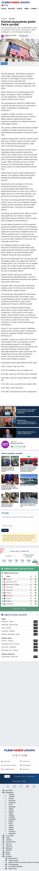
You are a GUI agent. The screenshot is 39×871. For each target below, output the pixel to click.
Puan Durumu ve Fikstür (8, 765)
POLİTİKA (10, 800)
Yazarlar (7, 839)
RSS (7, 776)
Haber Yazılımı (16, 781)
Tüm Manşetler (25, 765)
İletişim (6, 854)
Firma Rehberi (9, 842)
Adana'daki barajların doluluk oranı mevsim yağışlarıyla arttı (29, 505)
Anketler (7, 850)
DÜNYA (3, 8)
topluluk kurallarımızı (17, 536)
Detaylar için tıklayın (19, 609)
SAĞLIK (10, 811)
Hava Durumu (6, 761)
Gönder (5, 530)
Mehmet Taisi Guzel (17, 443)
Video (6, 837)
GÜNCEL (19, 8)
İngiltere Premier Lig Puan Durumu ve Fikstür (22, 862)
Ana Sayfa (8, 790)
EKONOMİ (11, 8)
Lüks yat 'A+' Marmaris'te (27, 485)
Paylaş (4, 63)
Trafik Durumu (25, 761)
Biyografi (7, 848)
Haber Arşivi (24, 769)
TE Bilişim (23, 781)
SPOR (9, 804)
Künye (6, 852)
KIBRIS (26, 8)
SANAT (10, 809)
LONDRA (34, 8)
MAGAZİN (10, 807)
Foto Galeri (8, 835)
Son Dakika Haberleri (7, 769)
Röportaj (7, 846)
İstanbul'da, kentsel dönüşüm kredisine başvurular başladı (7, 505)
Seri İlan (7, 844)
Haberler (4, 18)
